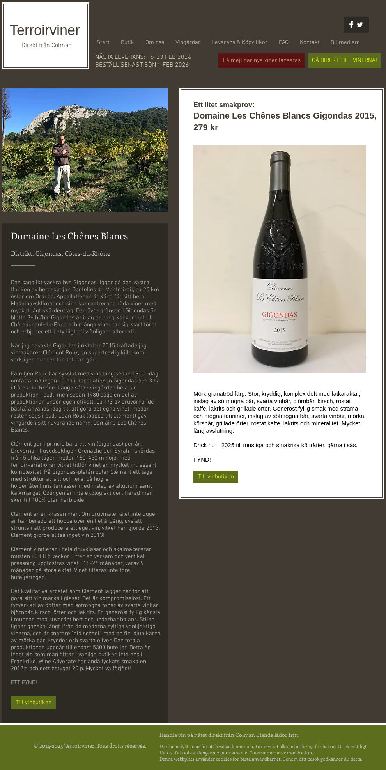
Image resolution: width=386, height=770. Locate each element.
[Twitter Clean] (359, 24)
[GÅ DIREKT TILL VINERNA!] (344, 60)
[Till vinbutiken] (33, 702)
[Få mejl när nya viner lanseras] (261, 60)
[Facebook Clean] (351, 24)
